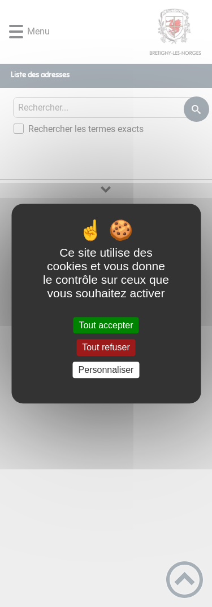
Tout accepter (106, 325)
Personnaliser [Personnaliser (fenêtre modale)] (106, 370)
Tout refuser (105, 348)
